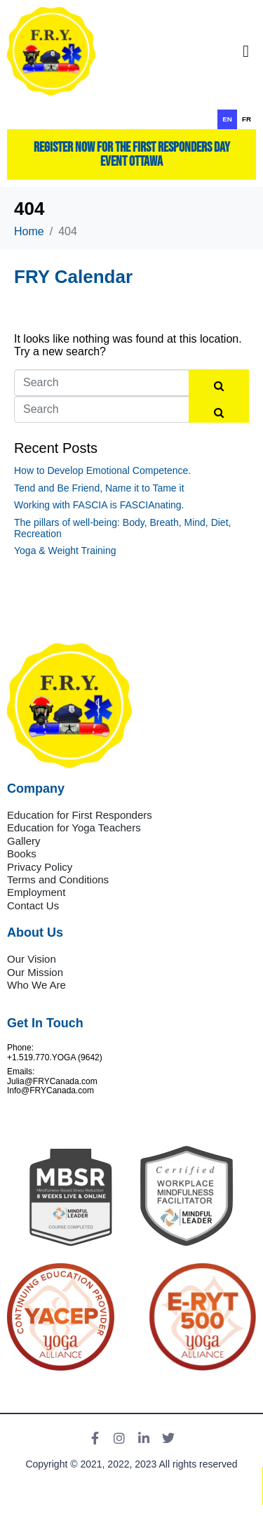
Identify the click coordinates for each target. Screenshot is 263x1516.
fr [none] (246, 119)
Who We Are (36, 985)
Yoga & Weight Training (65, 550)
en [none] (227, 119)
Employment (36, 892)
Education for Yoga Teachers (74, 827)
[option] (246, 119)
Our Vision (31, 959)
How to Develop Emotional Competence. (102, 470)
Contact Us (33, 905)
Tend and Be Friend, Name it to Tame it (99, 488)
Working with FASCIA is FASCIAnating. (99, 504)
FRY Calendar (73, 276)
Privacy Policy (39, 867)
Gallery (24, 841)
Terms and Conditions (58, 879)
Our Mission (35, 972)
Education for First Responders (79, 815)
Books (21, 853)
